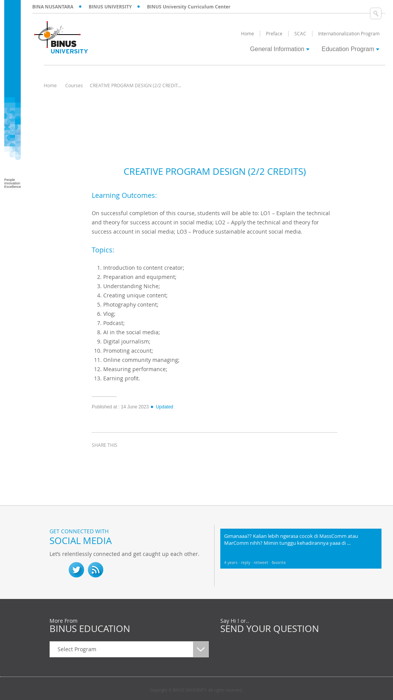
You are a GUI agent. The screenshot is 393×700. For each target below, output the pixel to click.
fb (57, 569)
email (157, 459)
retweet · (263, 562)
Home (50, 85)
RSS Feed (95, 569)
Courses (74, 85)
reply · (247, 562)
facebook (99, 459)
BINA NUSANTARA (52, 6)
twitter (118, 459)
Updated (161, 407)
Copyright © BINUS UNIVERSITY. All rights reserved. (196, 690)
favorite (279, 562)
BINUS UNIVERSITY (110, 6)
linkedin (137, 459)
